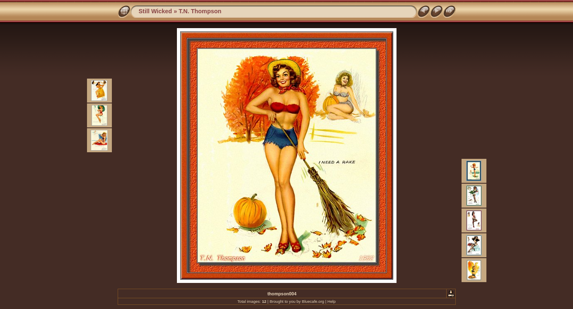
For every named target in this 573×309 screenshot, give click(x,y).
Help (331, 301)
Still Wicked (155, 11)
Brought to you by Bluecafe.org (297, 301)
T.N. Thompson (200, 11)
